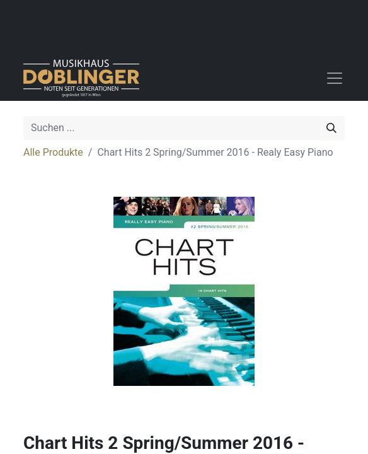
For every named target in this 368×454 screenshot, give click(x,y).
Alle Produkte (53, 152)
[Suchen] (331, 128)
